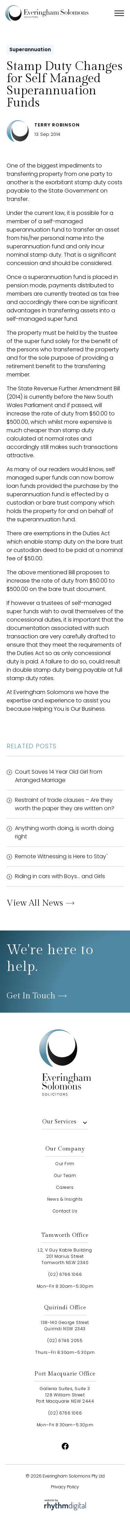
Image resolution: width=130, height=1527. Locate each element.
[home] (57, 13)
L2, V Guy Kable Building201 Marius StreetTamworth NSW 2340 (65, 1256)
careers (64, 1187)
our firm (65, 1164)
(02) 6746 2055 (65, 1340)
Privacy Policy (65, 1487)
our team (65, 1175)
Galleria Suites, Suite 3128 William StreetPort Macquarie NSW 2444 (65, 1395)
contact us (65, 1211)
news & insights (65, 1199)
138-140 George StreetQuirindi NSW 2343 (65, 1325)
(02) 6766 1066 (65, 1274)
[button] (119, 13)
